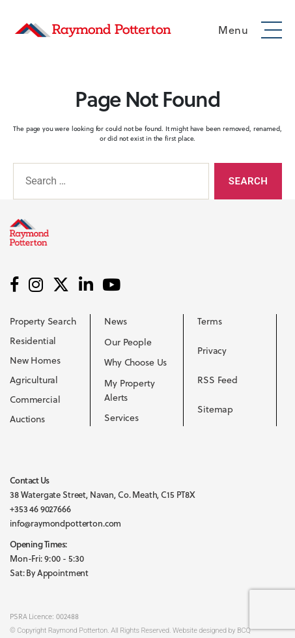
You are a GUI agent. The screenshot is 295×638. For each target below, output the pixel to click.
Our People (128, 342)
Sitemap (215, 409)
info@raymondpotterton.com (65, 523)
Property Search (43, 321)
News (115, 321)
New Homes (35, 360)
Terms (209, 321)
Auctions (27, 419)
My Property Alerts (129, 390)
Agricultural (34, 379)
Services (121, 417)
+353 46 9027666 (40, 509)
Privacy (212, 350)
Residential (33, 340)
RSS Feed (217, 379)
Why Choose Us (135, 362)
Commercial (35, 399)
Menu (233, 30)
